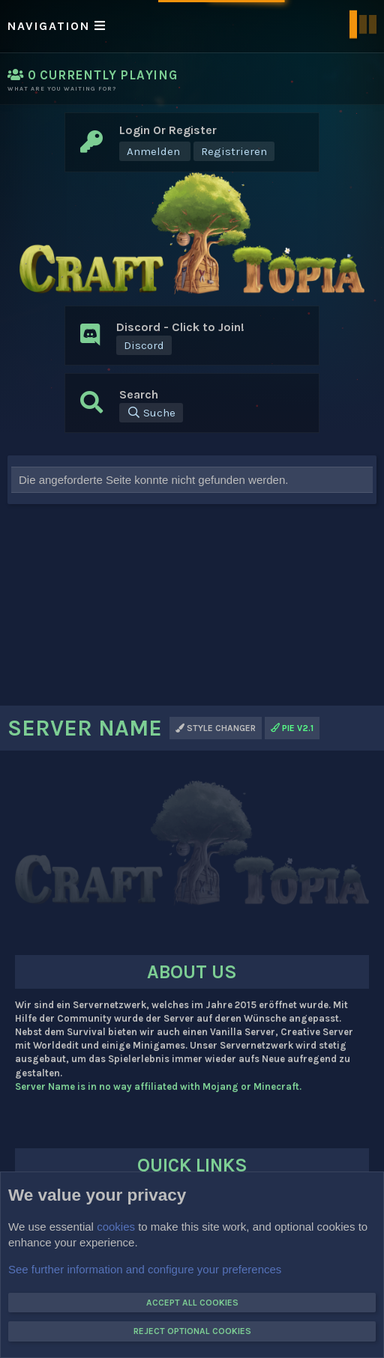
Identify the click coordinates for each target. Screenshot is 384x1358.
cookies (116, 1225)
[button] (192, 26)
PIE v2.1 (292, 728)
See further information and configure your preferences (144, 1268)
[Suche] (151, 412)
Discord (144, 345)
